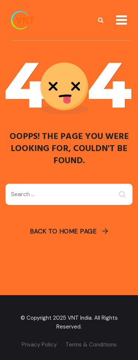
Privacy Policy (39, 344)
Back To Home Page (63, 231)
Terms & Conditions (91, 344)
